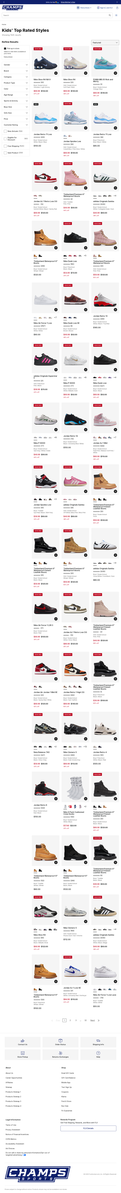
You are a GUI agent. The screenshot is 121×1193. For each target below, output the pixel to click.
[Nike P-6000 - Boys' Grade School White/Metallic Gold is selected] (65, 377)
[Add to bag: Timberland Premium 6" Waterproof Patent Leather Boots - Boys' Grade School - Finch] (115, 491)
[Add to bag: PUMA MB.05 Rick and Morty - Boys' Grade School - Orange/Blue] (115, 73)
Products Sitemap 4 (13, 1106)
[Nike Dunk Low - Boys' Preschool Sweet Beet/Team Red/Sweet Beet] (75, 255)
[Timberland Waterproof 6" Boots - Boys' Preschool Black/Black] (40, 989)
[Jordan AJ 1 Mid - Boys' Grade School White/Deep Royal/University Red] (105, 437)
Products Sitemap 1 (13, 1092)
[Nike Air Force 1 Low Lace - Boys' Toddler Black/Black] (100, 989)
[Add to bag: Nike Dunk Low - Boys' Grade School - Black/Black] (115, 369)
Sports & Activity (16, 101)
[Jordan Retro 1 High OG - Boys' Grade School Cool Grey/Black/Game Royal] (70, 686)
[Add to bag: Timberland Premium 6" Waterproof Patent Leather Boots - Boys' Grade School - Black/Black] (56, 555)
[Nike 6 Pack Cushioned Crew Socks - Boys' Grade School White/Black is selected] (65, 806)
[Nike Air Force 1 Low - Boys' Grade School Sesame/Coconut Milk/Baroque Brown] (40, 317)
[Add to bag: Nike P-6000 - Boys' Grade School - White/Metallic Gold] (85, 369)
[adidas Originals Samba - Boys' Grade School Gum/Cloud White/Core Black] (105, 196)
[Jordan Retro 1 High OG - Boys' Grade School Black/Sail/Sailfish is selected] (65, 686)
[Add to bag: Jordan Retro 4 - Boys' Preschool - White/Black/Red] (115, 738)
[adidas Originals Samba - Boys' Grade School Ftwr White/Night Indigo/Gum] (110, 563)
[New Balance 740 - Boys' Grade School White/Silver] (45, 746)
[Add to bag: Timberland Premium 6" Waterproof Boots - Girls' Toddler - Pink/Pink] (85, 188)
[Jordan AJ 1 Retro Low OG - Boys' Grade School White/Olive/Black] (40, 196)
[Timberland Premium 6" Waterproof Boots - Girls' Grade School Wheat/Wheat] (100, 255)
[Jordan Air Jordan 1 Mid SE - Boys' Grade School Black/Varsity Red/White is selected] (35, 686)
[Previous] (4, 2)
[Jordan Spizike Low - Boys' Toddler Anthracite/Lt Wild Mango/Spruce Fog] (50, 499)
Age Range (16, 95)
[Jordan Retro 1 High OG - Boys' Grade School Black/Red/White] (80, 686)
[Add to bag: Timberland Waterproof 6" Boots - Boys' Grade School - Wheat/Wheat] (56, 247)
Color (16, 89)
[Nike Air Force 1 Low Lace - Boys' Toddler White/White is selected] (95, 989)
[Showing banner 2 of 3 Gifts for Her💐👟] (63, 2)
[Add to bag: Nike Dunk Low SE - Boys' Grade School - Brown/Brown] (85, 309)
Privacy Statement (13, 1130)
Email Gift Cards (67, 1073)
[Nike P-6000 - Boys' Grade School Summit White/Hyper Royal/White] (70, 377)
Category (16, 77)
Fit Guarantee (66, 1111)
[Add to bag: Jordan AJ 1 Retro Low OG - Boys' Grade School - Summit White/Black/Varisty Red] (56, 188)
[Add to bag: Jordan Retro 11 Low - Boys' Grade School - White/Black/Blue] (56, 128)
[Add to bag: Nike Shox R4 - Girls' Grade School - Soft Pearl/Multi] (85, 73)
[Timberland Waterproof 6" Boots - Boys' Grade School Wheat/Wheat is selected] (35, 255)
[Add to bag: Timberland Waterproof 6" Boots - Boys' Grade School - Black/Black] (85, 862)
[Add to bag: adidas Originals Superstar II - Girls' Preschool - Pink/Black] (56, 369)
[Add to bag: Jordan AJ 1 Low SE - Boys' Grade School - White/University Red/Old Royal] (85, 981)
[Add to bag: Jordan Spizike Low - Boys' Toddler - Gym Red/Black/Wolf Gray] (56, 491)
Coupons (65, 1092)
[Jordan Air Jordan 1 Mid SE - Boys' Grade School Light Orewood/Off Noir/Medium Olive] (40, 686)
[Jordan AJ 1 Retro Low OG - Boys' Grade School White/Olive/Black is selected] (65, 626)
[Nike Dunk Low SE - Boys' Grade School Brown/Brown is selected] (65, 317)
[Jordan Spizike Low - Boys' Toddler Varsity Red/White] (45, 499)
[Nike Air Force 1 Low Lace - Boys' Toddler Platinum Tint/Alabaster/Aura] (115, 989)
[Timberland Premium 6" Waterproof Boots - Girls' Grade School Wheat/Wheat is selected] (65, 563)
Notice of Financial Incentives (17, 1134)
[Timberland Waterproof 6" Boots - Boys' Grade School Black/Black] (40, 255)
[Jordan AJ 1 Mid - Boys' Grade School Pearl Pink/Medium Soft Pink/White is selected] (95, 437)
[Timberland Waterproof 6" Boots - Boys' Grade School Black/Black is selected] (65, 870)
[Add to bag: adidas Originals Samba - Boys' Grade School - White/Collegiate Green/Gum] (115, 188)
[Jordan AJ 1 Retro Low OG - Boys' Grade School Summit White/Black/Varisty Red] (70, 626)
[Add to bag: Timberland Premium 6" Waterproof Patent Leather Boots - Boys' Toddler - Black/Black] (115, 862)
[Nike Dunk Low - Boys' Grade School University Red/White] (100, 377)
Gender (16, 65)
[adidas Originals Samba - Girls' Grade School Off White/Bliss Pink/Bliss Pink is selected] (65, 499)
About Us (9, 1073)
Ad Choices (10, 1148)
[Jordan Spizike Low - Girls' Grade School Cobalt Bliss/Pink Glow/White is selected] (65, 136)
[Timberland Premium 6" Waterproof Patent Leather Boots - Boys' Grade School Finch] (40, 563)
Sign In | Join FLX (105, 8)
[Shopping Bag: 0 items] (117, 7)
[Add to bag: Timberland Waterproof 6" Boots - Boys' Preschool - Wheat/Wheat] (56, 981)
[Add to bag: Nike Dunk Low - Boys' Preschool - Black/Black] (85, 247)
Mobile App (65, 1082)
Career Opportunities (14, 1078)
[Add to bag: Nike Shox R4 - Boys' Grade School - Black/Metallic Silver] (56, 921)
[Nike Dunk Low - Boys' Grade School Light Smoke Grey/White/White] (105, 377)
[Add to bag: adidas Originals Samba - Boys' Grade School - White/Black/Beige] (115, 921)
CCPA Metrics (11, 1139)
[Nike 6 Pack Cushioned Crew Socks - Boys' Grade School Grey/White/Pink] (80, 806)
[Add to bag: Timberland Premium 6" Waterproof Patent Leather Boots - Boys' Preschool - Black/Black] (115, 678)
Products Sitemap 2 (13, 1097)
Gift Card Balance (68, 1078)
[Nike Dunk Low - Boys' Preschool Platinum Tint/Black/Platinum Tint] (80, 255)
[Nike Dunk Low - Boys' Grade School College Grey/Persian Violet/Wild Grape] (110, 377)
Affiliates (9, 1082)
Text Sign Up (66, 1087)
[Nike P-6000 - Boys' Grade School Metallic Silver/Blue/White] (75, 377)
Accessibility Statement (15, 1144)
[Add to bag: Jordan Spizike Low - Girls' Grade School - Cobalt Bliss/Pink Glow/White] (85, 128)
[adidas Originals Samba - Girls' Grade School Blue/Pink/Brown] (70, 499)
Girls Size (16, 113)
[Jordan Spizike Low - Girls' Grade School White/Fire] (70, 136)
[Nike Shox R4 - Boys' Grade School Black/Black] (50, 929)
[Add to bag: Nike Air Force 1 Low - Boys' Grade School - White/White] (56, 309)
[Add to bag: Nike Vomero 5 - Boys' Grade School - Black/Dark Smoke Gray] (85, 738)
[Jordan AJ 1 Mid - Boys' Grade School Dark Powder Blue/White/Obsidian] (110, 437)
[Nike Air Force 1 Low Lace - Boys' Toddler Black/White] (105, 989)
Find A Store (66, 1101)
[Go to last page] (98, 1020)
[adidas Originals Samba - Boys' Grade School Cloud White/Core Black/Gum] (100, 196)
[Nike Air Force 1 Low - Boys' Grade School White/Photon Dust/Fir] (50, 317)
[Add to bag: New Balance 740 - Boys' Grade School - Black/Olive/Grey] (56, 738)
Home (4, 24)
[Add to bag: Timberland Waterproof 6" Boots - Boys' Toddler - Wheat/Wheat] (56, 862)
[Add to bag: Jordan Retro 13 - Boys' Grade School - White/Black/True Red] (115, 309)
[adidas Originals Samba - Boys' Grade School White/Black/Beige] (110, 196)
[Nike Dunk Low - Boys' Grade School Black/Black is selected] (95, 377)
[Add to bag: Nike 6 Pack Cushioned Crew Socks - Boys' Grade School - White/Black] (85, 798)
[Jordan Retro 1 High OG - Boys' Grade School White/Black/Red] (75, 686)
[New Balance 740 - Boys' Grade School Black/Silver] (40, 746)
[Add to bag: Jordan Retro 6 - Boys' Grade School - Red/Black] (56, 798)
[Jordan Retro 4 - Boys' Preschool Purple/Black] (100, 746)
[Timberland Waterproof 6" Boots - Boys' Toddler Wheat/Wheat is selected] (35, 870)
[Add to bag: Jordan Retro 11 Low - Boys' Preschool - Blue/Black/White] (115, 128)
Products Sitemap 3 (13, 1101)
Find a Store (8, 57)
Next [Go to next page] (92, 1020)
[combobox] (57, 15)
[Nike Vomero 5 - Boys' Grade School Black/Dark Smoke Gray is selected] (65, 746)
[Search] (57, 15)
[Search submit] (109, 15)
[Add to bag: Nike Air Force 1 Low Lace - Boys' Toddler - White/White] (115, 981)
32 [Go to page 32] (86, 1020)
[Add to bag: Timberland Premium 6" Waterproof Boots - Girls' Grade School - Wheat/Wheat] (85, 555)
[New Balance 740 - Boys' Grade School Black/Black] (50, 746)
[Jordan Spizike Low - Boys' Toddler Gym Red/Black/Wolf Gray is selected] (35, 499)
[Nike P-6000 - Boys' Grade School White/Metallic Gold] (50, 437)
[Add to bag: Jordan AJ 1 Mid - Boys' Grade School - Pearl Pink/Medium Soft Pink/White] (115, 429)
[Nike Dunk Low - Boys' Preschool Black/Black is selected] (65, 255)
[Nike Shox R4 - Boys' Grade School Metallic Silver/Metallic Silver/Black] (55, 929)
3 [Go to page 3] (76, 1020)
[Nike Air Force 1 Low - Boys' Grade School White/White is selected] (35, 317)
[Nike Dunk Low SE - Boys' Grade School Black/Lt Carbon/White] (75, 317)
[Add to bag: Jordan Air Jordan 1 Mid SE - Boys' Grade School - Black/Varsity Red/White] (56, 678)
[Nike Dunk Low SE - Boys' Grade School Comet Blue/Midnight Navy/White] (70, 317)
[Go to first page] (52, 1020)
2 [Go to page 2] (70, 1020)
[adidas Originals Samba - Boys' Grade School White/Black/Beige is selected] (95, 929)
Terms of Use (11, 1125)
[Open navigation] (116, 15)
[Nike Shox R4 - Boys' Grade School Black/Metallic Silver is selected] (35, 929)
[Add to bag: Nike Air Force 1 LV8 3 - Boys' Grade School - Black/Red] (56, 619)
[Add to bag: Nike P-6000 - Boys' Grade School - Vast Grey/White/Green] (56, 429)
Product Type (16, 83)
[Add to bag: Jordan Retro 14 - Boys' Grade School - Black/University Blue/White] (85, 429)
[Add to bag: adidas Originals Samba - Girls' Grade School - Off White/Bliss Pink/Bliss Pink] (85, 491)
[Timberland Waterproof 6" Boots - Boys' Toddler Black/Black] (40, 870)
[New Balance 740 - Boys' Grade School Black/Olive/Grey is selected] (35, 746)
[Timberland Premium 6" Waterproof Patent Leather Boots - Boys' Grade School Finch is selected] (95, 499)
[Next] (117, 2)
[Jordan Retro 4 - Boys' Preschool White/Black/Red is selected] (95, 746)
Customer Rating (16, 125)
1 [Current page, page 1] (64, 1020)
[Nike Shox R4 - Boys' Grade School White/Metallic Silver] (40, 929)
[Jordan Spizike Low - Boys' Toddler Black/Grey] (40, 499)
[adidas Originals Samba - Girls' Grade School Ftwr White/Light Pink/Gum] (75, 499)
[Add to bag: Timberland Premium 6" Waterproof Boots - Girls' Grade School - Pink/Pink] (115, 247)
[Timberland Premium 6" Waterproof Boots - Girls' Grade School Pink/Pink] (70, 563)
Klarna (63, 1097)
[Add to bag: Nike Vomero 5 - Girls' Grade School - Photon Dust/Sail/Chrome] (85, 921)
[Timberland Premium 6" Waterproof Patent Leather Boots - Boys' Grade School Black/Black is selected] (35, 563)
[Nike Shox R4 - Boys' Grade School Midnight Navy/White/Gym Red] (45, 929)
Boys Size (16, 107)
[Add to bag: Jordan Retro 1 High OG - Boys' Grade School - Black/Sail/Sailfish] (85, 678)
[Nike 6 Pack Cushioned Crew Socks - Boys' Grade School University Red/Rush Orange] (70, 806)
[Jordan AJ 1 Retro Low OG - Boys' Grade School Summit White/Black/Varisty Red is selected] (35, 196)
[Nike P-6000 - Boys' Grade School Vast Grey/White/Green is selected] (35, 437)
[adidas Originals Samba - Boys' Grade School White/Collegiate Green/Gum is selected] (95, 196)
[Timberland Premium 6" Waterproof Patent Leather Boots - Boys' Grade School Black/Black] (100, 499)
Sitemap (9, 1087)
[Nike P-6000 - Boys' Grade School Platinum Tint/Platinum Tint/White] (80, 377)
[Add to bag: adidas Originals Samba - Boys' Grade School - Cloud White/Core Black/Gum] (115, 555)
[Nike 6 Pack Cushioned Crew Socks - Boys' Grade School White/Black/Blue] (75, 806)
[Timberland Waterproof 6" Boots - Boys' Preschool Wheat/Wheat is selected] (35, 989)
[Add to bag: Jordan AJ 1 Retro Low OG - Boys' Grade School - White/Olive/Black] (85, 619)
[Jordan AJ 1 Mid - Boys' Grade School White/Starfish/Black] (100, 437)
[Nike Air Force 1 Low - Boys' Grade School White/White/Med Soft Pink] (45, 317)
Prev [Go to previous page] (58, 1020)
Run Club (64, 1106)
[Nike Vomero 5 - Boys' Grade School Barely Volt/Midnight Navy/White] (70, 746)
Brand (16, 71)
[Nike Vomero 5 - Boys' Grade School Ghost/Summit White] (80, 746)
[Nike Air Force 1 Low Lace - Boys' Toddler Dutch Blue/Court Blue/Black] (110, 989)
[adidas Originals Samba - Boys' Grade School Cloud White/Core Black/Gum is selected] (95, 563)
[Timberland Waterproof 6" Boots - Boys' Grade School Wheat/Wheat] (70, 870)
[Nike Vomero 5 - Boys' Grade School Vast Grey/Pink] (75, 746)
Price (16, 119)
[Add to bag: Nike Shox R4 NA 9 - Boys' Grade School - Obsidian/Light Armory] (56, 73)
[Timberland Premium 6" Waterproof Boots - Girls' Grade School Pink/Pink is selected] (95, 255)
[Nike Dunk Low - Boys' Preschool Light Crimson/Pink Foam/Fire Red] (70, 255)
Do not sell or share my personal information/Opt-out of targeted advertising (28, 1154)
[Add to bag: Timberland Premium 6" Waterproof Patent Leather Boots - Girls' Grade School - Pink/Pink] (115, 619)
